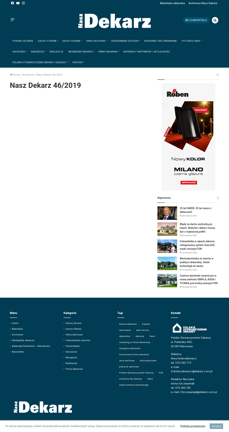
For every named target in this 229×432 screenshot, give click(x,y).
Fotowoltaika (191, 40)
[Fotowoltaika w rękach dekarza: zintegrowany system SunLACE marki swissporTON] (167, 246)
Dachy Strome (47, 40)
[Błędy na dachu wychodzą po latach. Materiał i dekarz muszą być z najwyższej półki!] (167, 229)
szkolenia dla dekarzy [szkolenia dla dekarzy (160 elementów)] (130, 378)
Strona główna (22, 40)
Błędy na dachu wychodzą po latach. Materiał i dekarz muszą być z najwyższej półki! (197, 228)
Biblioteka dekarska (172, 3)
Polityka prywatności (192, 426)
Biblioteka (17, 328)
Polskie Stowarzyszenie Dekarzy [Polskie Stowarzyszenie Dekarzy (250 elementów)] (136, 372)
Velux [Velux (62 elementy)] (150, 378)
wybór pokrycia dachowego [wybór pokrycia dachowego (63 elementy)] (134, 385)
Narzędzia (37, 51)
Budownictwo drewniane (160, 40)
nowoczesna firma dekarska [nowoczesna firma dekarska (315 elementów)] (134, 354)
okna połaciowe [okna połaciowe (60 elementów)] (148, 360)
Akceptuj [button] (216, 426)
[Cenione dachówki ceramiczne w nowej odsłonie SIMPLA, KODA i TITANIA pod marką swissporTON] (167, 280)
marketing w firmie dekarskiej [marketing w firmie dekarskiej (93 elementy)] (134, 342)
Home (15, 74)
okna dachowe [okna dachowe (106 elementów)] (127, 360)
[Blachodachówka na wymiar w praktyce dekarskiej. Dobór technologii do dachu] (167, 263)
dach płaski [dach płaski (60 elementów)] (125, 330)
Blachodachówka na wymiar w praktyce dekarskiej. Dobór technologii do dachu (197, 262)
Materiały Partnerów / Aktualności (146, 51)
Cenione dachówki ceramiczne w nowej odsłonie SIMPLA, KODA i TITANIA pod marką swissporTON (199, 279)
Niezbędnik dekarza (80, 51)
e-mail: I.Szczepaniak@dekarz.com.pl (194, 392)
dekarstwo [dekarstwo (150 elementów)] (124, 336)
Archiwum (28, 74)
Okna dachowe (95, 40)
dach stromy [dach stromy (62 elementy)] (142, 330)
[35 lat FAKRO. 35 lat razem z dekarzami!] (167, 213)
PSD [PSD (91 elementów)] (161, 372)
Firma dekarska (108, 51)
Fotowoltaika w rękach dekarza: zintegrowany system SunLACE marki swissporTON (197, 245)
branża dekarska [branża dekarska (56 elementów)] (128, 324)
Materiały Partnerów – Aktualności (31, 346)
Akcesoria (18, 51)
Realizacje (56, 51)
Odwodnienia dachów (125, 40)
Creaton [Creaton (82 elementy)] (146, 324)
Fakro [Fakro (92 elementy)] (152, 336)
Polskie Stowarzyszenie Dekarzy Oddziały (39, 62)
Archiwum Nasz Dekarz (203, 3)
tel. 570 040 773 (181, 362)
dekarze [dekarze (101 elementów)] (139, 336)
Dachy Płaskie (71, 40)
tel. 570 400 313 (181, 387)
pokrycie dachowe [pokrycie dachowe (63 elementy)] (129, 366)
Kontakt (78, 62)
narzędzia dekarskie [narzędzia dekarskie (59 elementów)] (129, 348)
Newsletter (18, 351)
